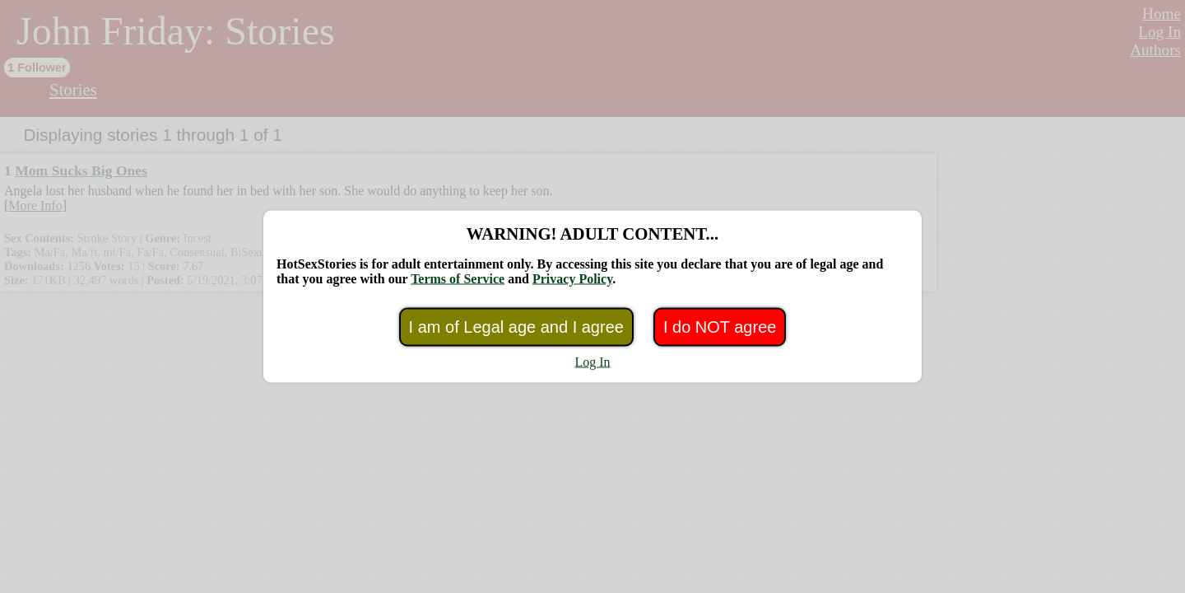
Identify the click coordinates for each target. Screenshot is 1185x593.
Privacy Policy (572, 279)
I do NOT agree (719, 327)
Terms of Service (457, 279)
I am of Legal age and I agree (516, 327)
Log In (592, 362)
